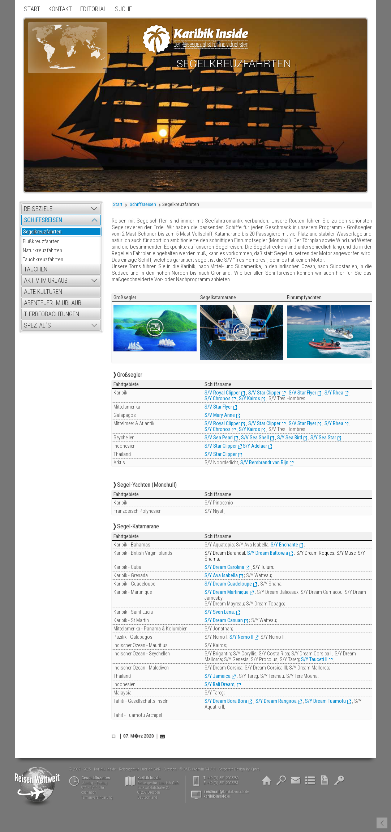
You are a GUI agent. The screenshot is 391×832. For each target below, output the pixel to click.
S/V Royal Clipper (222, 393)
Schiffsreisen (143, 204)
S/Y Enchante (284, 545)
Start (118, 204)
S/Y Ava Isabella (221, 575)
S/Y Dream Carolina (224, 567)
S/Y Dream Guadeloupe (228, 584)
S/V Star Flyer (302, 393)
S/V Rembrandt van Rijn (264, 462)
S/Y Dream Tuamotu (325, 701)
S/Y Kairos (249, 398)
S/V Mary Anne (220, 415)
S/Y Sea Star (323, 437)
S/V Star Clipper (264, 393)
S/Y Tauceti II (313, 659)
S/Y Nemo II (241, 637)
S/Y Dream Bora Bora (226, 701)
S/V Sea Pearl (219, 437)
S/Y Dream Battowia (267, 553)
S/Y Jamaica (218, 676)
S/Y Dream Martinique (227, 592)
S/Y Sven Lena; (220, 612)
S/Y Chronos (218, 398)
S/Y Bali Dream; (220, 684)
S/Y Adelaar (255, 446)
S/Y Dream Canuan (224, 620)
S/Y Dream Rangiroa (276, 701)
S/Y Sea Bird (289, 437)
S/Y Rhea (334, 393)
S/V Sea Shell (255, 437)
